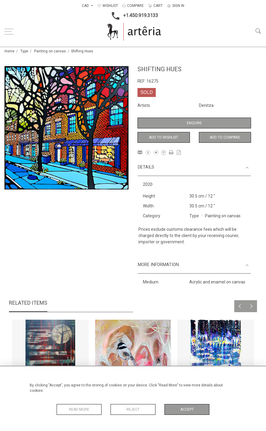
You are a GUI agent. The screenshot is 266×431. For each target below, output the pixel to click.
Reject (133, 409)
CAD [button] (86, 6)
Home (9, 51)
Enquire (194, 123)
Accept (187, 409)
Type (24, 51)
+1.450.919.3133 (133, 16)
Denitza (206, 105)
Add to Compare (225, 137)
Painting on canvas (50, 51)
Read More (79, 409)
